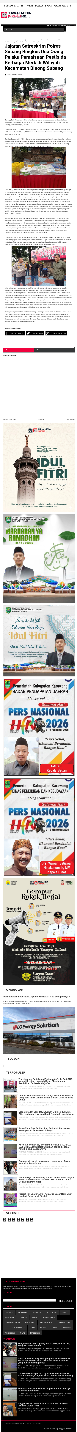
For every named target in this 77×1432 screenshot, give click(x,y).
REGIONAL (30, 1323)
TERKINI (23, 1317)
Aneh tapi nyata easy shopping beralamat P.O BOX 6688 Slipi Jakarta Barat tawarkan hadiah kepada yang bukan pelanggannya (45, 1147)
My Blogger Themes (64, 1429)
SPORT (35, 1317)
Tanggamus (35, 1333)
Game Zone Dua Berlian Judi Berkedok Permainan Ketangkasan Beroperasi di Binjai (44, 1129)
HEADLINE (10, 1317)
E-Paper (48, 5)
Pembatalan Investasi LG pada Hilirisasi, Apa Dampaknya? (36, 996)
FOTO (56, 1328)
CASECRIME (51, 1312)
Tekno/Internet (64, 1323)
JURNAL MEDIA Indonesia (30, 1424)
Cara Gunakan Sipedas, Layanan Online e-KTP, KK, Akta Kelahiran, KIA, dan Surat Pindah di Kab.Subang (46, 1113)
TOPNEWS (29, 5)
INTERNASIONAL (12, 1323)
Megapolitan (10, 1333)
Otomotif (66, 1328)
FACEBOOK (39, 5)
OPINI (32, 1328)
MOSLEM (44, 1328)
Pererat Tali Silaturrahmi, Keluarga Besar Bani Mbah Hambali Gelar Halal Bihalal (45, 1195)
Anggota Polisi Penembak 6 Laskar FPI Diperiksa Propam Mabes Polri (43, 1404)
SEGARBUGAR (46, 1323)
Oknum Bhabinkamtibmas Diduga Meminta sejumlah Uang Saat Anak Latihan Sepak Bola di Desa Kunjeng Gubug (46, 1097)
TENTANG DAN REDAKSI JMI (12, 5)
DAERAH (9, 1312)
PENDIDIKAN (49, 1317)
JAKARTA (36, 1312)
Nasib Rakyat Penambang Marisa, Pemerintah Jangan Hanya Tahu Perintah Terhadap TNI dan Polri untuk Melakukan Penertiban (46, 1179)
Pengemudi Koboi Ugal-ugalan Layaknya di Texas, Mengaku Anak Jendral (44, 1162)
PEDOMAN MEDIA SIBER (62, 5)
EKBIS (64, 1312)
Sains (22, 1333)
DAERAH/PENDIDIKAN (15, 1328)
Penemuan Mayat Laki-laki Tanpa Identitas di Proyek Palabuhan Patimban (45, 1389)
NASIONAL (22, 1312)
